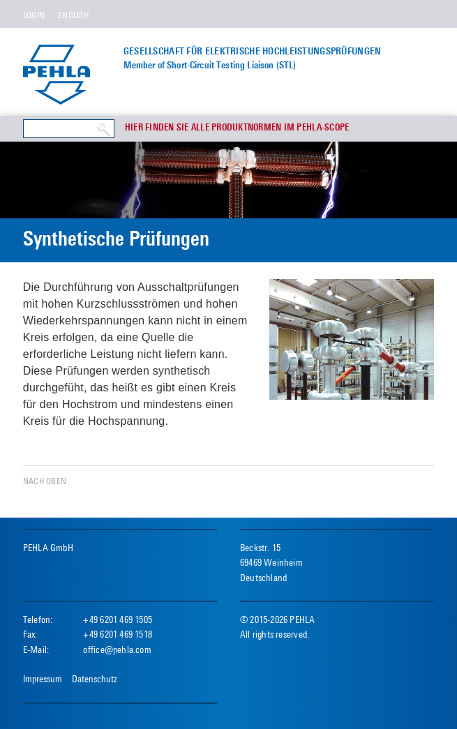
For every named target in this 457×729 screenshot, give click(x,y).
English (73, 15)
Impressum (42, 678)
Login (34, 15)
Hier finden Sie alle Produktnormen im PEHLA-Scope (237, 128)
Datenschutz (94, 678)
